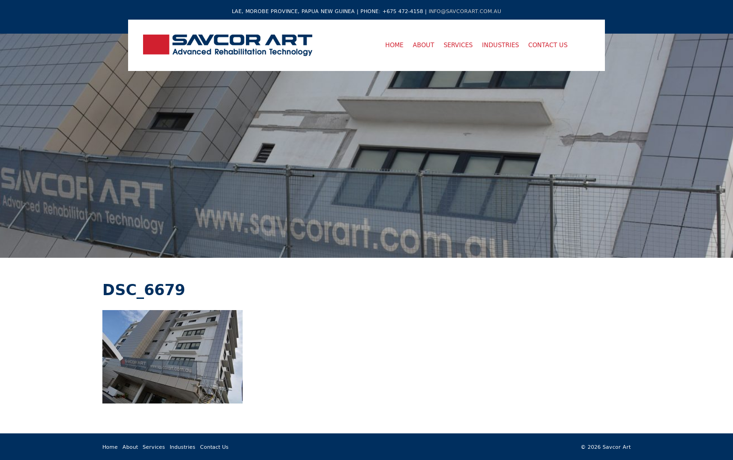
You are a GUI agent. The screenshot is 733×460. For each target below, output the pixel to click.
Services (458, 45)
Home (394, 45)
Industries (500, 45)
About (423, 45)
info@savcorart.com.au (465, 11)
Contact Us (548, 45)
